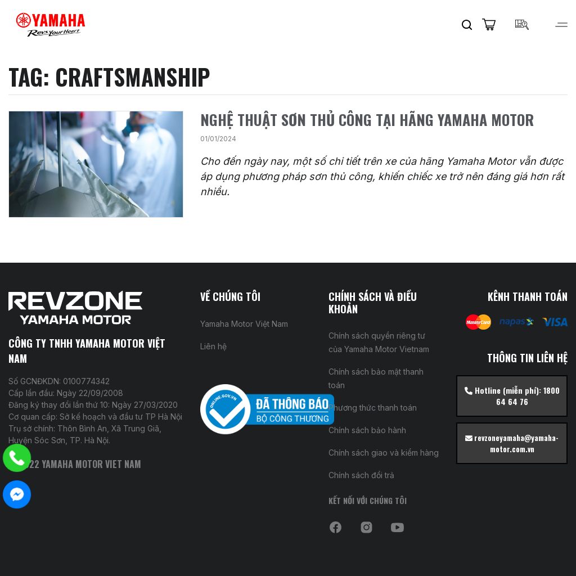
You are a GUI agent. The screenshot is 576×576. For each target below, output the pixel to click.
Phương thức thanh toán (372, 407)
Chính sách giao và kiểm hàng (383, 452)
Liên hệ (213, 346)
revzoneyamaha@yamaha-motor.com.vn (512, 443)
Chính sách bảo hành (367, 430)
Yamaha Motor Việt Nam (244, 323)
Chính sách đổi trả (361, 475)
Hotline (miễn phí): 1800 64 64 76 (512, 395)
